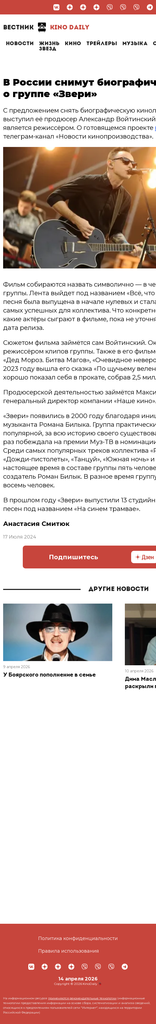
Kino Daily (46, 27)
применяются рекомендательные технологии (82, 998)
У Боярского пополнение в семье (49, 675)
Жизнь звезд (49, 46)
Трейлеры (101, 43)
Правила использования (68, 951)
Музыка (135, 43)
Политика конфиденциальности (78, 938)
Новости (20, 43)
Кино (73, 43)
